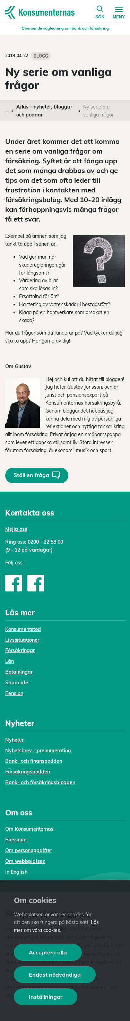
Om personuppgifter (28, 850)
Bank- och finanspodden (33, 761)
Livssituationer (22, 640)
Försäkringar (20, 650)
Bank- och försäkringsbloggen (40, 782)
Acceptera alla (48, 952)
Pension (14, 693)
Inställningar (45, 996)
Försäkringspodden (27, 772)
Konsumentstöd (23, 629)
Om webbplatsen (25, 861)
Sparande (16, 683)
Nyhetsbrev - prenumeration (38, 750)
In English (16, 872)
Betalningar (19, 672)
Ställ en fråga (37, 475)
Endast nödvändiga (55, 974)
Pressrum (16, 840)
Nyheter (14, 740)
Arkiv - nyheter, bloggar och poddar (44, 111)
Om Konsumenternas (29, 829)
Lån (9, 661)
